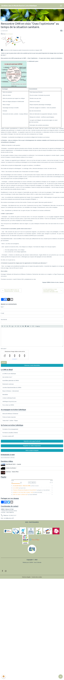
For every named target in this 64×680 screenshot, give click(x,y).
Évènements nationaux (8, 384)
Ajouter (4, 362)
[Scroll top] (60, 676)
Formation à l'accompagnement (10, 429)
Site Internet (4, 319)
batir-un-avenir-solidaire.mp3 (25, 494)
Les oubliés (19, 488)
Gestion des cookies (37, 577)
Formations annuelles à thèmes (10, 432)
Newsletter (5, 394)
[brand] (19, 6)
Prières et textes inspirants (9, 417)
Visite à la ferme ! (11, 468)
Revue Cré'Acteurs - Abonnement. (10, 391)
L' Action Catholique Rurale (9, 398)
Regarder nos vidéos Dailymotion (32, 445)
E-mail (2, 313)
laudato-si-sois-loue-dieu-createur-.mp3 (27, 492)
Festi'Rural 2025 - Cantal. (13, 464)
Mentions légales (26, 577)
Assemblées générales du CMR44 (10, 380)
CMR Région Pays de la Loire (9, 401)
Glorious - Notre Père (12, 471)
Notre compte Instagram (32, 450)
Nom (2, 306)
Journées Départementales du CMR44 (11, 387)
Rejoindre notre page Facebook (32, 441)
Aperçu (37, 326)
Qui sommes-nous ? (7, 377)
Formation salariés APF (8, 436)
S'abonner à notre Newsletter (32, 365)
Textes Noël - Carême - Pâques (10, 420)
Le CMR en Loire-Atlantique (9, 373)
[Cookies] (4, 676)
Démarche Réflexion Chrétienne (10, 413)
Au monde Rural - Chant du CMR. (26, 485)
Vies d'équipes (9, 33)
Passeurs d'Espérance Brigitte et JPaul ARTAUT (31, 490)
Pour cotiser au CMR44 (8, 405)
